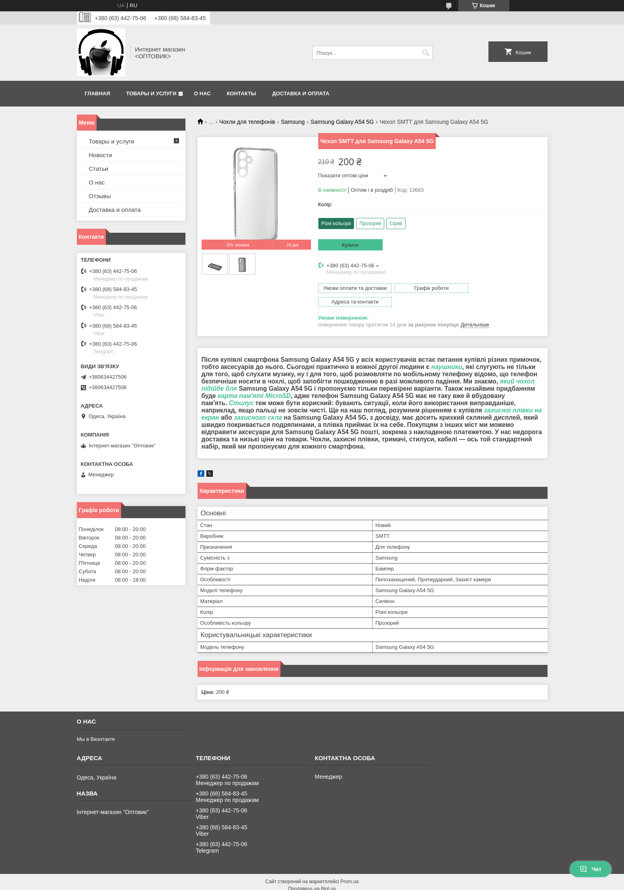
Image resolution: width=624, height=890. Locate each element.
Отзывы (100, 196)
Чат (590, 869)
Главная (97, 93)
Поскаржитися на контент (313, 882)
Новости (100, 155)
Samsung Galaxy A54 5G (342, 122)
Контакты (241, 93)
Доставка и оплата (301, 93)
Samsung (293, 122)
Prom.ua (349, 868)
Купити (350, 245)
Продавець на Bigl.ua (312, 875)
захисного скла (258, 403)
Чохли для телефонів (247, 122)
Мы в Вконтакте (96, 725)
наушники (446, 353)
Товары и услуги (151, 93)
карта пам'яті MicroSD (254, 382)
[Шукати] (426, 53)
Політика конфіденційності (375, 882)
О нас (202, 93)
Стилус (241, 389)
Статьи (99, 168)
